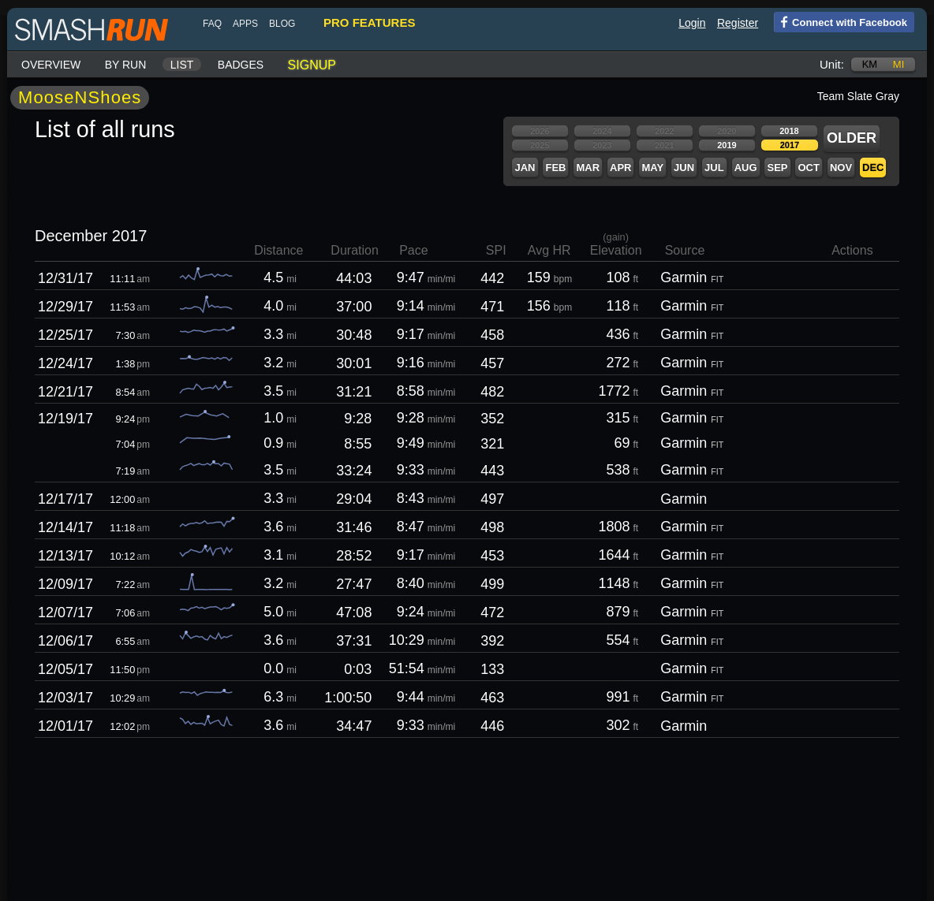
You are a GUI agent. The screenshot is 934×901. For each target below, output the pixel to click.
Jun (684, 167)
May (652, 167)
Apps (245, 23)
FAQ (212, 23)
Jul (714, 167)
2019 (726, 145)
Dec (873, 167)
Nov (841, 167)
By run (126, 64)
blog (282, 23)
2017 (789, 145)
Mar (588, 167)
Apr (620, 167)
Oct (808, 167)
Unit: (832, 64)
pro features (369, 22)
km (870, 64)
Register (737, 23)
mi (898, 64)
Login (691, 23)
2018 (788, 131)
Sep (777, 167)
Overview (50, 64)
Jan (524, 167)
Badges (240, 64)
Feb (555, 167)
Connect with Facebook (840, 21)
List (182, 64)
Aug (745, 167)
